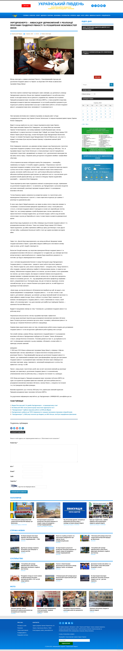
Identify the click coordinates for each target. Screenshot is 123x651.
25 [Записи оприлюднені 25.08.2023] (101, 117)
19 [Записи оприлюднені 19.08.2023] (105, 114)
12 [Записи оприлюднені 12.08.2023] (105, 111)
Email (12, 471)
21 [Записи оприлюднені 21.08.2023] (83, 117)
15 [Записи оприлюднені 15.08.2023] (87, 114)
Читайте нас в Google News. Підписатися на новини (97, 157)
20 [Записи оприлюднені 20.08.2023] (110, 114)
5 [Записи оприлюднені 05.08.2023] (105, 108)
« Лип (83, 124)
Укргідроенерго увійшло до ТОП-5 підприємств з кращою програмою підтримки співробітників (42, 412)
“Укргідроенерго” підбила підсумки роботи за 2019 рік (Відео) (31, 410)
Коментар (14, 443)
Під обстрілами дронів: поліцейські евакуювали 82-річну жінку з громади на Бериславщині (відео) (74, 521)
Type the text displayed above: (26, 486)
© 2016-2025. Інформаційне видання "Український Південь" (61, 646)
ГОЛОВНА (26, 15)
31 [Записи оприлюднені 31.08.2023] (96, 120)
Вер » (87, 124)
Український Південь (61, 4)
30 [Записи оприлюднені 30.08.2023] (92, 120)
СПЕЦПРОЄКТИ (106, 15)
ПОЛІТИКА (50, 15)
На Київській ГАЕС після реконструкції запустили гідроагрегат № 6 (33, 407)
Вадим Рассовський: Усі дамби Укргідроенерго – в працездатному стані (35, 405)
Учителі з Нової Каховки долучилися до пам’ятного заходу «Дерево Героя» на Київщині (66, 565)
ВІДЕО (78, 15)
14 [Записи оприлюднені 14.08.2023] (83, 114)
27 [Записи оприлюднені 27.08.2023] (110, 117)
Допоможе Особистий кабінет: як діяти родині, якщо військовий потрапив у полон (101, 565)
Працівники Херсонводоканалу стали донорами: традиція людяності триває (46, 610)
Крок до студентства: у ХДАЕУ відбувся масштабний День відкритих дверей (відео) (99, 521)
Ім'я (12, 466)
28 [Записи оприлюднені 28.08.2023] (83, 120)
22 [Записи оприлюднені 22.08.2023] (87, 117)
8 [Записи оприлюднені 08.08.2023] (87, 111)
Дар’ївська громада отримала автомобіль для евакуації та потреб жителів (30, 549)
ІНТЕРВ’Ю (73, 15)
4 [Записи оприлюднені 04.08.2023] (100, 108)
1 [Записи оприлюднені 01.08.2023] (87, 108)
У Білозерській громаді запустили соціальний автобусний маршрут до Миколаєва (22, 521)
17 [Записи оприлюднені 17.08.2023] (96, 114)
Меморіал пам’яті (95, 15)
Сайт (12, 476)
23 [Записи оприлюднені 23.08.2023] (92, 117)
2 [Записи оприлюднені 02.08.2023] (91, 108)
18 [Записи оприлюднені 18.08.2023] (101, 114)
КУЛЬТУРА (32, 15)
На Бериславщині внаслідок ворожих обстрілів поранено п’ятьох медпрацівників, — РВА (30, 537)
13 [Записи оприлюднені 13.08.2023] (110, 111)
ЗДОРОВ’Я (44, 15)
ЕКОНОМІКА (57, 15)
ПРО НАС (97, 77)
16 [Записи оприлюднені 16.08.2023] (92, 114)
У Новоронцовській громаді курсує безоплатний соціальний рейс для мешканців (66, 577)
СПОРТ (38, 15)
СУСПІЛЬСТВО (65, 15)
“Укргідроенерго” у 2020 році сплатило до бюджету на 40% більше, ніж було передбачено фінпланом (44, 414)
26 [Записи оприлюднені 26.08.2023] (105, 117)
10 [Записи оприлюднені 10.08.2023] (96, 111)
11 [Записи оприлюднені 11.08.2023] (100, 111)
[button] (11, 428)
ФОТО (82, 15)
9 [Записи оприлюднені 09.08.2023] (91, 111)
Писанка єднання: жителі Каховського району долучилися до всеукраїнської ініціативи (21, 610)
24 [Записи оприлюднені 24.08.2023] (96, 117)
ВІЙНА (87, 15)
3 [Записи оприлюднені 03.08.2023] (96, 108)
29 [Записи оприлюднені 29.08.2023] (87, 120)
